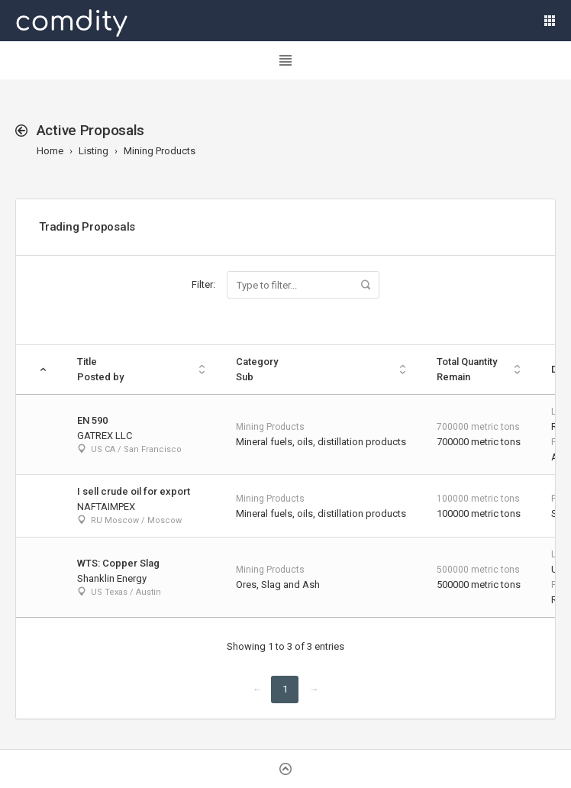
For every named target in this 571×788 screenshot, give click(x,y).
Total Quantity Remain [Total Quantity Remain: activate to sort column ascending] (467, 369)
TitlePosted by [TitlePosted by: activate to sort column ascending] (100, 369)
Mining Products (159, 151)
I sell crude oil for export (133, 491)
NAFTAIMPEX (106, 506)
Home (50, 151)
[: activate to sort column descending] (39, 370)
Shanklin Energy (112, 578)
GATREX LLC (104, 435)
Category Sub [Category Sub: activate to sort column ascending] (257, 369)
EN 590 (92, 420)
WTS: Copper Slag (118, 563)
